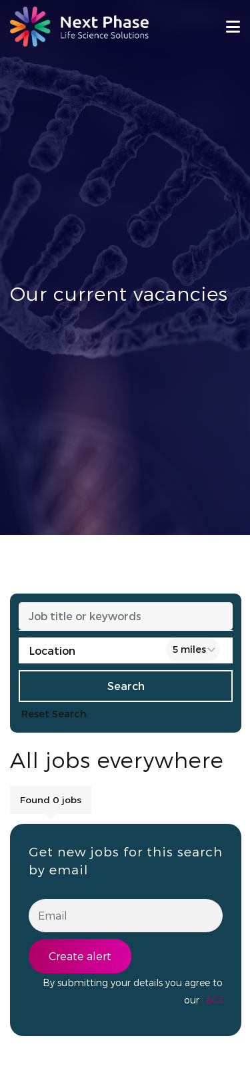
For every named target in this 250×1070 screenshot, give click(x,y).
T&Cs (211, 999)
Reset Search (54, 714)
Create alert (80, 956)
